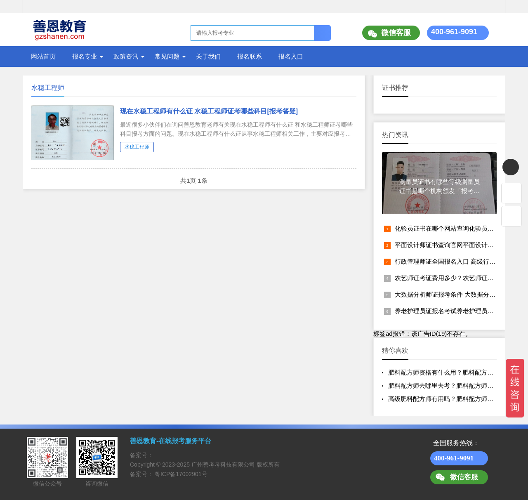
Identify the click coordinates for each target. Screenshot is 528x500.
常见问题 (167, 56)
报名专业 (84, 56)
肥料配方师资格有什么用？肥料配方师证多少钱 (453, 372)
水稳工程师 (137, 147)
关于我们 (208, 56)
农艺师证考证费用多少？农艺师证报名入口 (453, 277)
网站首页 (43, 56)
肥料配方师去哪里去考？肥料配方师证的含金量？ (456, 385)
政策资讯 (125, 56)
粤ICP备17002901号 (181, 474)
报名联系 (249, 56)
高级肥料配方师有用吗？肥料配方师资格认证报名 (456, 398)
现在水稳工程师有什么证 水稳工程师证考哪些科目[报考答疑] (209, 111)
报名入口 (290, 56)
